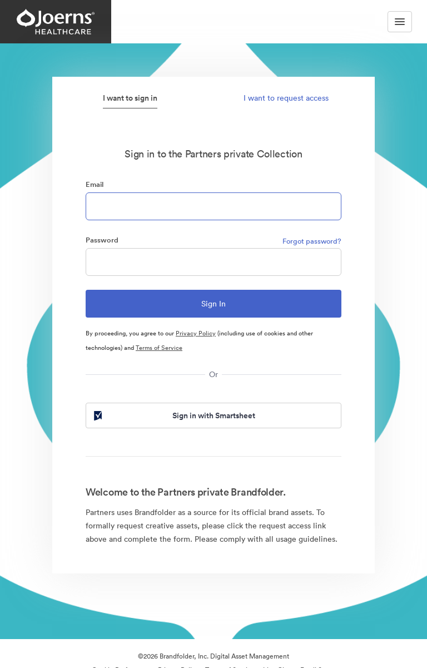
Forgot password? (311, 241)
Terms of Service (159, 347)
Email (94, 184)
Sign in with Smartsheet (173, 415)
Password (102, 240)
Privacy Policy (196, 333)
